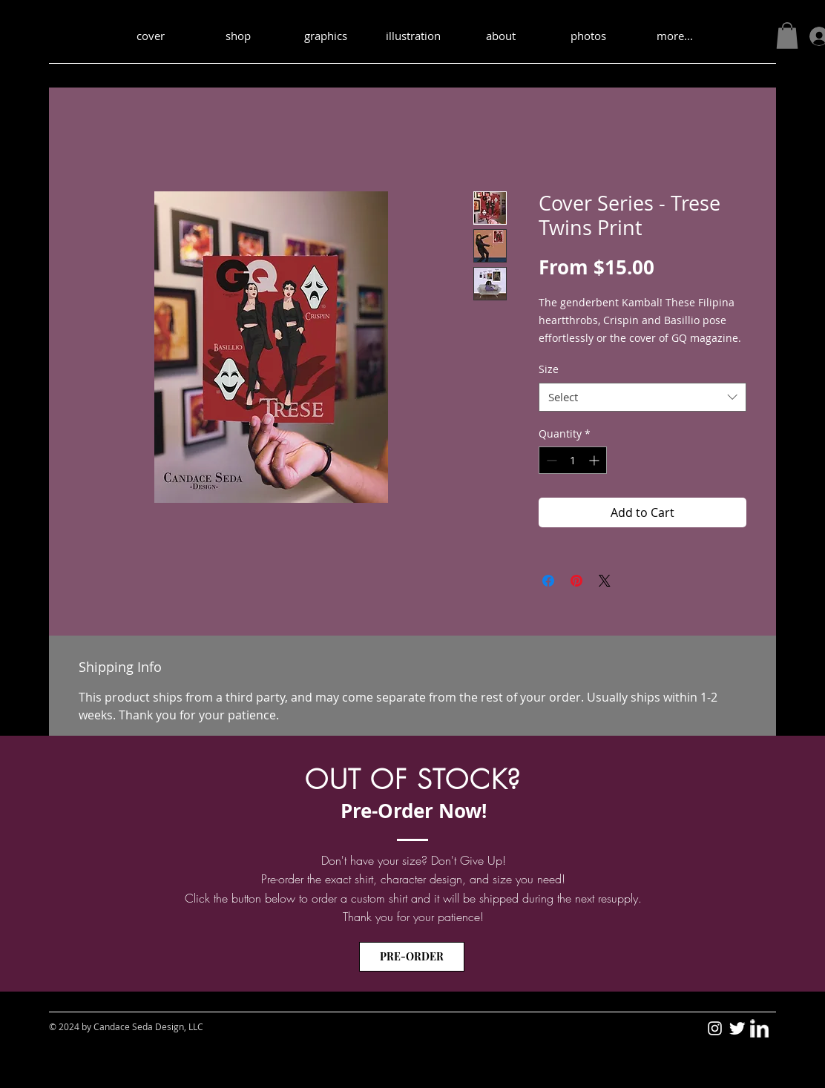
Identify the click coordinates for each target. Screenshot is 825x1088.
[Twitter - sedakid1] (737, 1028)
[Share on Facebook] (548, 581)
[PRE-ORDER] (411, 957)
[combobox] (642, 397)
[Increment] (595, 460)
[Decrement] (550, 460)
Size (549, 369)
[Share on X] (605, 581)
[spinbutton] (572, 460)
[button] (787, 35)
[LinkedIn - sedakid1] (759, 1028)
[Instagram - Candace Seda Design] (715, 1028)
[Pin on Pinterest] (576, 581)
